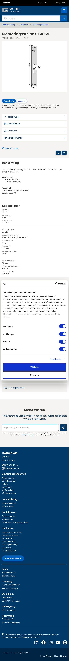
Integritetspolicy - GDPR (11, 532)
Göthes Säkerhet (9, 503)
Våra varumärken (9, 493)
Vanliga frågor (7, 519)
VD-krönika (6, 548)
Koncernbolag (9, 499)
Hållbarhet (7, 528)
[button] (64, 10)
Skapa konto (9, 101)
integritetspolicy (28, 435)
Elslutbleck (24, 25)
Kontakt (6, 3)
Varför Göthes (7, 490)
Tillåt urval (34, 375)
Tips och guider (8, 516)
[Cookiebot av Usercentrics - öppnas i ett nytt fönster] (55, 283)
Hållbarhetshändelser (10, 535)
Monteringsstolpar (40, 25)
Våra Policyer (7, 538)
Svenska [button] (43, 2)
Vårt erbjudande (8, 481)
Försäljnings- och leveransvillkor (15, 522)
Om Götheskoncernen (14, 474)
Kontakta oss (9, 512)
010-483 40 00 (10, 465)
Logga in (59, 3)
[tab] (34, 388)
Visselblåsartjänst (9, 551)
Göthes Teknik (8, 506)
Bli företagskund (13, 558)
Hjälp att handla (11, 148)
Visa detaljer (55, 359)
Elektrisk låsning (8, 25)
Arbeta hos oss (8, 478)
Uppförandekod (8, 541)
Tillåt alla (35, 367)
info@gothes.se (10, 468)
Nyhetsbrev (6, 487)
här (58, 435)
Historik (5, 484)
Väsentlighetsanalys (10, 544)
